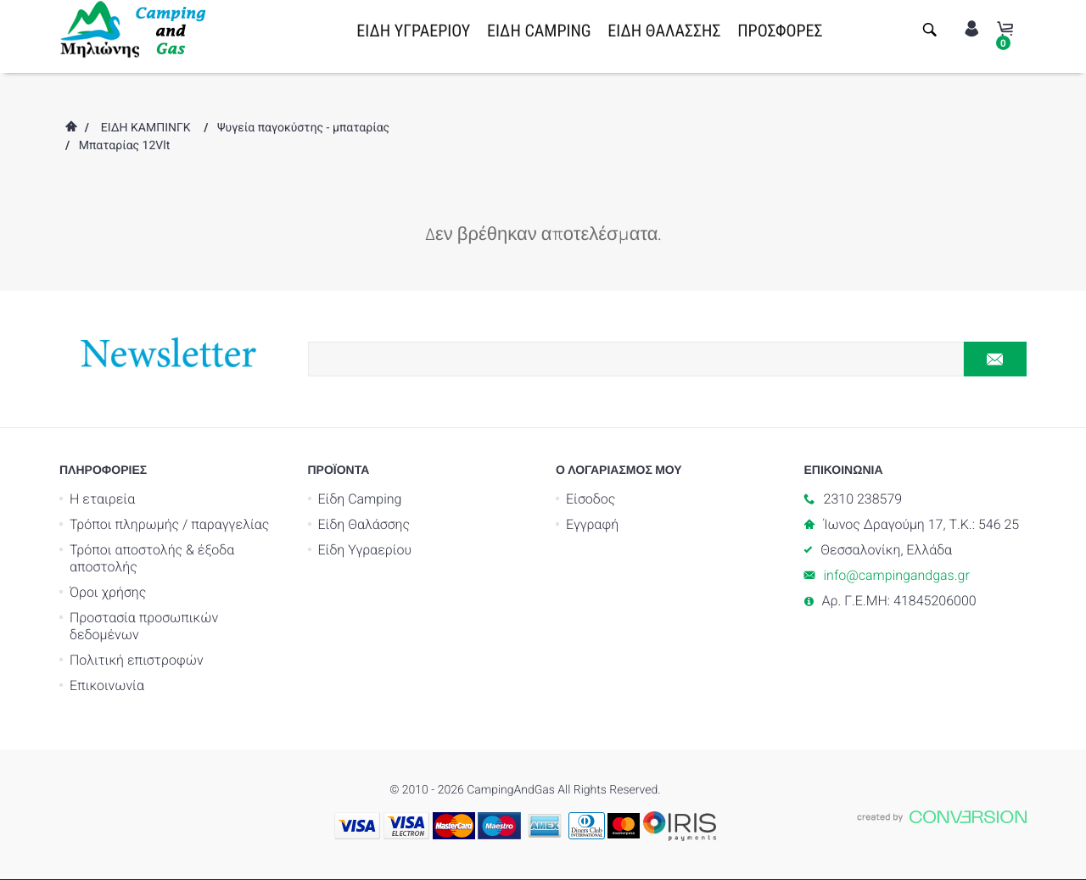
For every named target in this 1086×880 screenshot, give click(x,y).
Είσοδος (590, 499)
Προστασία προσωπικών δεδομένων (144, 626)
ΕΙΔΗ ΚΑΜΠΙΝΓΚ (146, 128)
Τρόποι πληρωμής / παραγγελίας (169, 524)
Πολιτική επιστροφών (137, 660)
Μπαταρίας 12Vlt (125, 146)
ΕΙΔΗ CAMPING (539, 30)
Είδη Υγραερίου (365, 550)
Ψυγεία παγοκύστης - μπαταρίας (303, 128)
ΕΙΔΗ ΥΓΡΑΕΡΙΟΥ (413, 30)
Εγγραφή (592, 524)
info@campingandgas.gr (897, 575)
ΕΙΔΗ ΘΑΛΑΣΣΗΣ (663, 30)
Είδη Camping (360, 499)
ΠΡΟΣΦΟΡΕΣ (779, 30)
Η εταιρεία (102, 499)
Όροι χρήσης (108, 592)
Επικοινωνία (107, 685)
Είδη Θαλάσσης (364, 524)
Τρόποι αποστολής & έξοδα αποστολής (152, 558)
